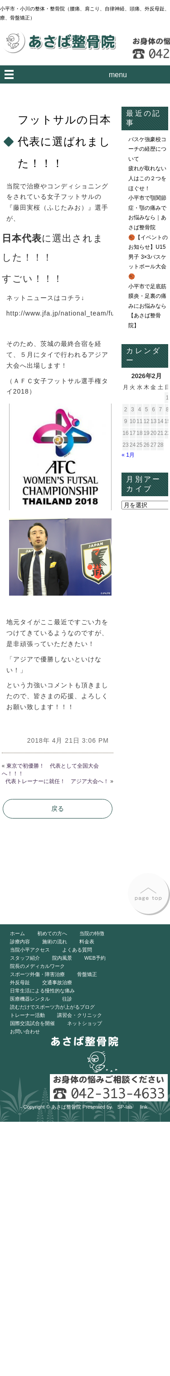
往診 (67, 998)
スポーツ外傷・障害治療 (37, 974)
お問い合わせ (25, 1031)
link (144, 1107)
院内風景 (62, 958)
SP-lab (124, 1107)
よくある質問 (77, 949)
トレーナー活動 (27, 1015)
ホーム (17, 933)
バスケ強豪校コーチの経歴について (147, 149)
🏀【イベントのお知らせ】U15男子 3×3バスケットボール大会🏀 (148, 257)
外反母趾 (20, 982)
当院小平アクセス (30, 949)
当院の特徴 (91, 933)
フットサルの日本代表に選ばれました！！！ (64, 141)
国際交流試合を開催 (32, 1023)
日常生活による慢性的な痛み (42, 990)
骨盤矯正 (87, 974)
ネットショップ (84, 1023)
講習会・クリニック (79, 1015)
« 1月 (128, 455)
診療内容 (20, 941)
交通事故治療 (57, 982)
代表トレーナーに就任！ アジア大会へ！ (57, 781)
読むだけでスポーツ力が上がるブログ (52, 1007)
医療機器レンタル (30, 998)
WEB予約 (95, 958)
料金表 (86, 941)
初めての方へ (52, 933)
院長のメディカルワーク (37, 966)
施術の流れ (54, 941)
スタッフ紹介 (25, 958)
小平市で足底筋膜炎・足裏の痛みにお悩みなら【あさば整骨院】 (147, 306)
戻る (57, 808)
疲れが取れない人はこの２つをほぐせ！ (147, 178)
